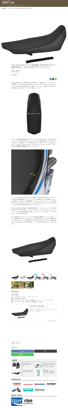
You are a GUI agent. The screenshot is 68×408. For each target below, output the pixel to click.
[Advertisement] (20, 331)
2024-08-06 (18, 70)
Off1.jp (17, 71)
